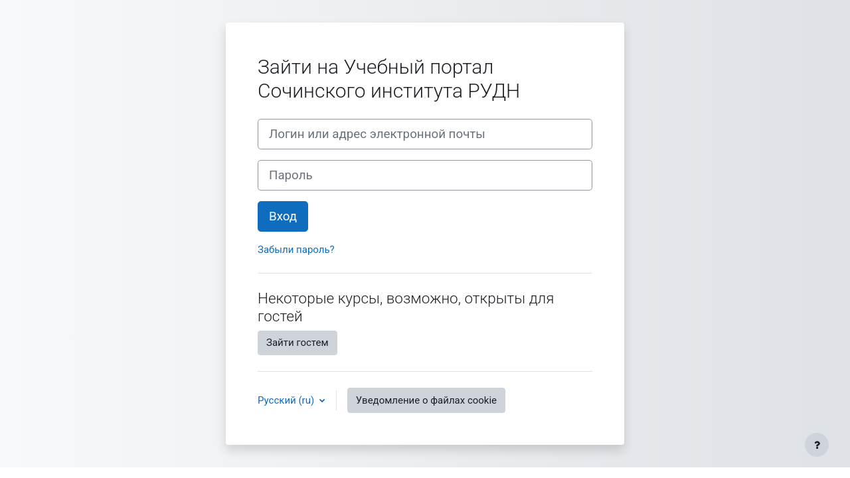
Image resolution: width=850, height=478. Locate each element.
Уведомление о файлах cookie (426, 400)
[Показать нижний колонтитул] (817, 445)
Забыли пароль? (296, 250)
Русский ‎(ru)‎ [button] (287, 400)
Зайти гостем (297, 343)
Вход (283, 216)
